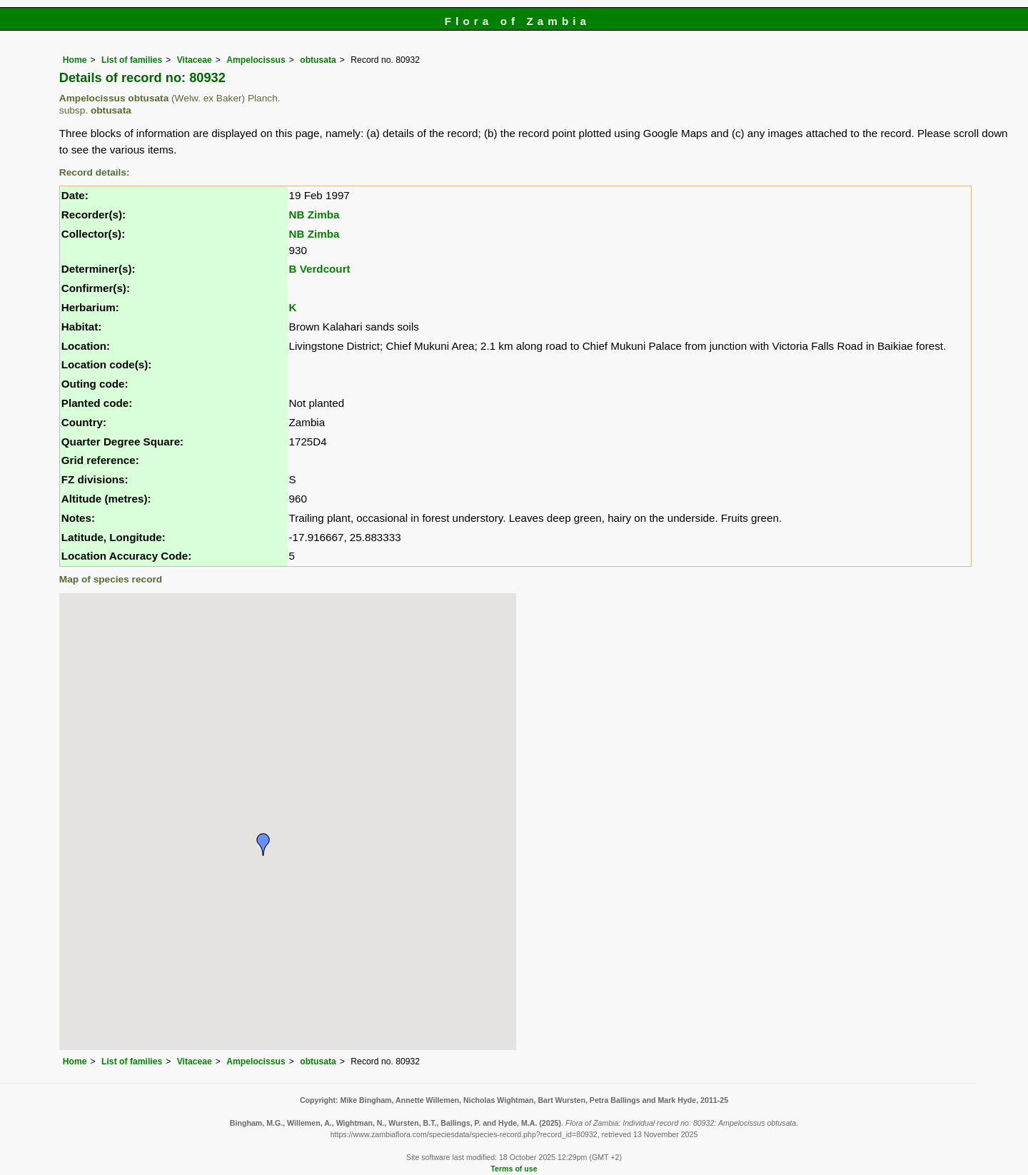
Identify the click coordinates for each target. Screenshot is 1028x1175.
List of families (131, 60)
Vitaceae (194, 60)
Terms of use (513, 1168)
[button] (263, 844)
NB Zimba (314, 214)
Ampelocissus (255, 60)
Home (75, 60)
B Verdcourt (320, 269)
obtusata (318, 60)
